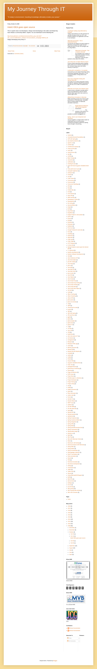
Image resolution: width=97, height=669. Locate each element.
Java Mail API (71, 269)
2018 (69, 506)
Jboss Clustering (72, 296)
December (72, 527)
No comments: (32, 45)
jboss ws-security (72, 301)
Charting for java (72, 163)
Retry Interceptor (72, 393)
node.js (69, 355)
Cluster (69, 174)
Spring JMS (70, 423)
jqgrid (69, 317)
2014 (69, 515)
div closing (70, 203)
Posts (69, 638)
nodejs (69, 357)
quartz (69, 391)
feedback (70, 226)
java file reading (71, 261)
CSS (69, 191)
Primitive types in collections (75, 378)
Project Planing (71, 381)
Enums (69, 218)
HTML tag (70, 239)
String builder (71, 448)
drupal (69, 207)
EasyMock (70, 212)
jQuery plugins (71, 321)
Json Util (70, 330)
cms (69, 176)
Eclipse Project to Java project (75, 214)
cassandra (70, 160)
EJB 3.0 (70, 216)
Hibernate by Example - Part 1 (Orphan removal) (82, 51)
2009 (69, 525)
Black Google (71, 158)
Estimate (70, 222)
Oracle (69, 359)
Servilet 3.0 (70, 399)
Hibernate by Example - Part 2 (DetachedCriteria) (75, 41)
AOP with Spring (72, 139)
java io (69, 265)
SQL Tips (70, 437)
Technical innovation (73, 462)
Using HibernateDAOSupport (75, 475)
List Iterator (70, 338)
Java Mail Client (72, 271)
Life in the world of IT (73, 336)
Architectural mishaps (73, 146)
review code (71, 395)
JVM (69, 332)
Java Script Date (72, 286)
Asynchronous (71, 152)
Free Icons (70, 228)
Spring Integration (72, 422)
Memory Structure (72, 347)
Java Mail (70, 267)
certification (70, 162)
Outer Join (70, 364)
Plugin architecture (72, 372)
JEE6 (69, 305)
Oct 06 (72, 541)
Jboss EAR (70, 298)
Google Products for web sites (75, 230)
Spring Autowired (72, 414)
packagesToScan (72, 366)
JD (68, 303)
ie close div (70, 245)
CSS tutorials (71, 193)
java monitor (71, 273)
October (71, 532)
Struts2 (69, 458)
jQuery (69, 319)
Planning (70, 370)
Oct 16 (72, 536)
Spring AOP (70, 412)
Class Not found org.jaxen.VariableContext (78, 165)
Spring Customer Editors (74, 420)
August (71, 548)
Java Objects (71, 277)
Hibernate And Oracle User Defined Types (78, 88)
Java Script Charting (73, 284)
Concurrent (70, 182)
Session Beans (71, 401)
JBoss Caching (71, 294)
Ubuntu (69, 473)
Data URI (70, 195)
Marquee (70, 341)
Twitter (69, 469)
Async (69, 150)
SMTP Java (70, 402)
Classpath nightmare (73, 171)
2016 (69, 510)
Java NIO (70, 275)
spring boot (70, 416)
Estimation (70, 224)
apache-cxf (70, 142)
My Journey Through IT (36, 9)
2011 (69, 521)
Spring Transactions (73, 429)
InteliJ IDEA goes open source (21, 27)
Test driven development (74, 463)
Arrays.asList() (71, 148)
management (71, 340)
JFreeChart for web (72, 307)
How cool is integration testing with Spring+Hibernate (76, 79)
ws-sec (69, 484)
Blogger (55, 660)
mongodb (70, 353)
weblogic (70, 483)
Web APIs (70, 479)
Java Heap (70, 263)
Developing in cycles (73, 199)
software (70, 404)
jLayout (69, 309)
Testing (69, 465)
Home (34, 51)
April (70, 554)
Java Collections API (73, 258)
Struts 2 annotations (73, 454)
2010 (69, 523)
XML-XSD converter (73, 492)
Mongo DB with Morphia (74, 351)
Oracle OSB (71, 361)
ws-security (70, 486)
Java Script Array (72, 280)
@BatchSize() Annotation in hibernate (77, 97)
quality (69, 387)
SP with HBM (71, 406)
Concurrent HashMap (73, 184)
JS (68, 326)
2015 (69, 512)
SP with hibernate (72, 408)
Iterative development (73, 252)
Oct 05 (72, 543)
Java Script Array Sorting (74, 282)
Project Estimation (72, 380)
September (72, 545)
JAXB (69, 292)
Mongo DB (70, 349)
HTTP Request (71, 243)
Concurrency (71, 180)
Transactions (71, 467)
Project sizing (71, 383)
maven (69, 345)
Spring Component (72, 418)
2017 (69, 508)
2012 (69, 519)
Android (69, 135)
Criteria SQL (71, 190)
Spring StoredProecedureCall (75, 427)
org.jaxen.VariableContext (74, 362)
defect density (71, 197)
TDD (69, 460)
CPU (69, 186)
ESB (69, 220)
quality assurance (72, 389)
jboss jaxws (70, 300)
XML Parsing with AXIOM (74, 490)
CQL (69, 188)
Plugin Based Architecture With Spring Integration (81, 106)
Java (69, 256)
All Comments (71, 641)
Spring (69, 410)
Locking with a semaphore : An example (77, 70)
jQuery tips (70, 322)
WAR (69, 477)
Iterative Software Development (75, 254)
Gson (69, 231)
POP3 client (70, 374)
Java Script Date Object (73, 288)
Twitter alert (70, 471)
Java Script (70, 279)
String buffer (71, 446)
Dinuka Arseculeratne (74, 628)
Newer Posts (11, 51)
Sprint (69, 435)
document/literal (72, 205)
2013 (69, 517)
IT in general (71, 250)
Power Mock (71, 376)
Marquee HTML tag (72, 343)
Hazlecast (70, 235)
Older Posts (57, 51)
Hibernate (70, 237)
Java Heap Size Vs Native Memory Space (78, 61)
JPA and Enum (71, 315)
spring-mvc (70, 433)
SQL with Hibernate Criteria (74, 439)
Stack (69, 441)
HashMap (70, 233)
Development (71, 201)
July (70, 550)
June (70, 552)
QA (68, 385)
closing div (70, 172)
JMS (69, 311)
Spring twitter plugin (72, 431)
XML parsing (71, 488)
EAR (69, 209)
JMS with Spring (72, 313)
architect (70, 144)
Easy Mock (70, 211)
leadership (70, 334)
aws (69, 154)
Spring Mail (70, 425)
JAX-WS (70, 290)
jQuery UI (70, 324)
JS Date (70, 328)
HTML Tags (70, 241)
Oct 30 (72, 534)
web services (71, 481)
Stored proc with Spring (73, 443)
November (72, 530)
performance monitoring (73, 368)
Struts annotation (72, 456)
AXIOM (69, 156)
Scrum (69, 397)
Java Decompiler (72, 260)
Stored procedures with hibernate (76, 444)
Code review (71, 178)
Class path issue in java (73, 169)
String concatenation (73, 450)
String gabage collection (74, 452)
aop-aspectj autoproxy (73, 141)
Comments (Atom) (18, 53)
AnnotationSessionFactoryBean (75, 137)
